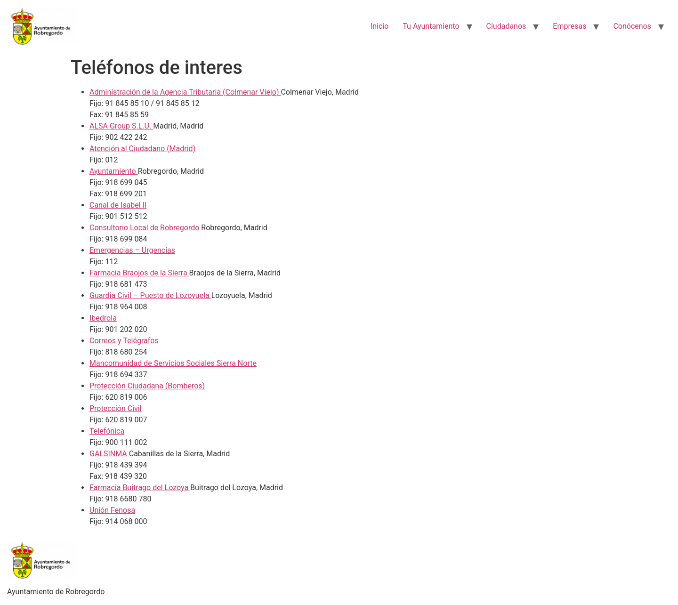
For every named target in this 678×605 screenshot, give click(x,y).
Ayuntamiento (113, 171)
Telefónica (106, 431)
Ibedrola (103, 318)
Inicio (379, 26)
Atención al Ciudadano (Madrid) (142, 148)
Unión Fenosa (112, 510)
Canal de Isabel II (117, 205)
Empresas (569, 26)
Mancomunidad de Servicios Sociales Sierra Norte (173, 363)
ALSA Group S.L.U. (121, 125)
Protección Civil (115, 408)
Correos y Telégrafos (124, 340)
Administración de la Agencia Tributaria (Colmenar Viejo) (185, 92)
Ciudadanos (506, 26)
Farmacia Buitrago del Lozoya (139, 487)
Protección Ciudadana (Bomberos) (147, 385)
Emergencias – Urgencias (132, 250)
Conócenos (632, 26)
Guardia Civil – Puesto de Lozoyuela (150, 295)
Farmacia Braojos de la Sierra (139, 272)
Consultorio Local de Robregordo (145, 227)
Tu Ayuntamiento (431, 26)
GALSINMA (109, 453)
